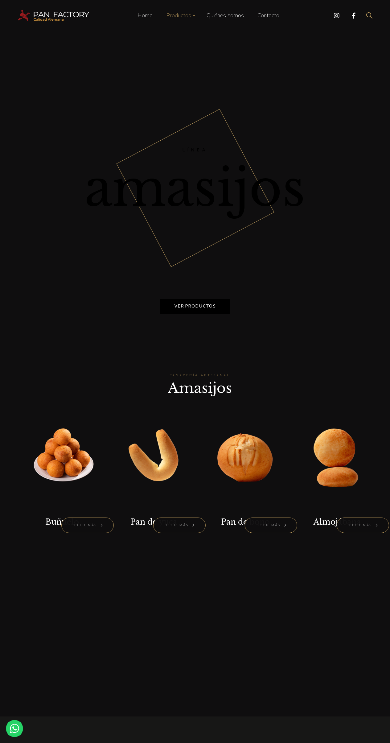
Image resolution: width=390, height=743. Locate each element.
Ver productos (195, 306)
